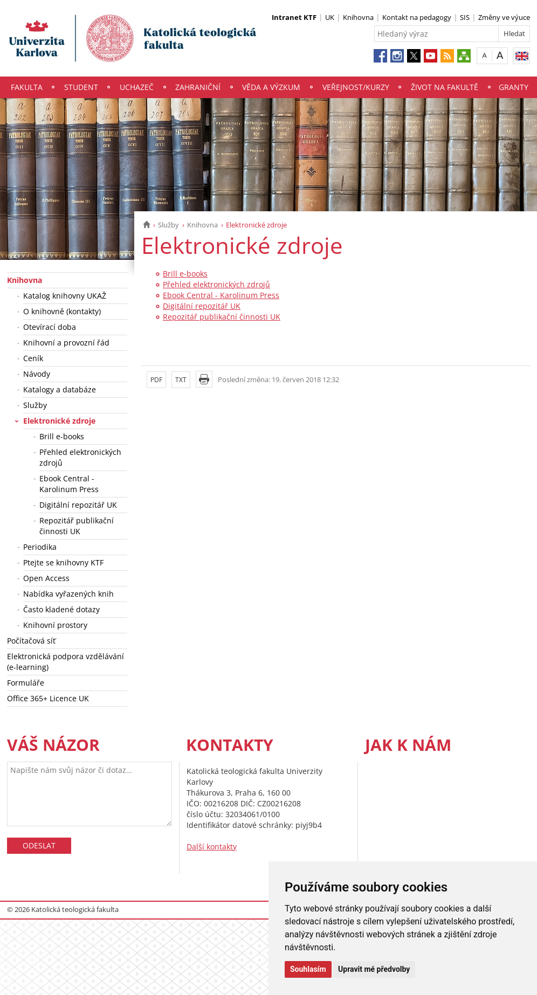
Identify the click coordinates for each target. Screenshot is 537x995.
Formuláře (25, 683)
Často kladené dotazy (61, 609)
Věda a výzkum (271, 87)
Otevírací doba (49, 327)
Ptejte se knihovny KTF (63, 562)
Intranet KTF (294, 17)
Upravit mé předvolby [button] (374, 969)
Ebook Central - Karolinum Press (69, 483)
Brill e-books (61, 436)
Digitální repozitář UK (78, 505)
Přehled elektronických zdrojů (80, 457)
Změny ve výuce (504, 17)
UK (329, 17)
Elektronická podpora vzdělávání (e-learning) (65, 661)
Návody (36, 374)
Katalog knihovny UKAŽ (64, 296)
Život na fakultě (444, 87)
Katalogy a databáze (59, 389)
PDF (156, 379)
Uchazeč (137, 87)
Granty (513, 87)
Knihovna (358, 17)
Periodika (40, 547)
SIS (465, 17)
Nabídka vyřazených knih (68, 594)
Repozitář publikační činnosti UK (76, 525)
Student (81, 87)
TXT (181, 379)
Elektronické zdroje (59, 421)
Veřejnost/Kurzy (355, 87)
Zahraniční (198, 87)
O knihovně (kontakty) (62, 311)
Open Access (46, 578)
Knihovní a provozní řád (66, 342)
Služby (168, 225)
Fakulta (27, 87)
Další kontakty (212, 846)
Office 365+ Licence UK (48, 698)
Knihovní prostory (55, 625)
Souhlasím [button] (308, 969)
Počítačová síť (31, 640)
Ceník (33, 358)
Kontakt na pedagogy (416, 17)
